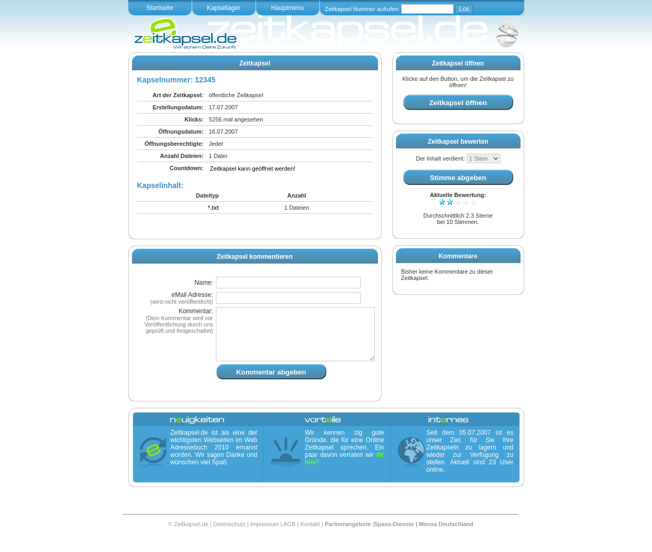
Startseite (159, 8)
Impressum (264, 537)
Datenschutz (229, 537)
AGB (290, 537)
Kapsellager (223, 8)
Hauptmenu (287, 8)
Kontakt (310, 537)
